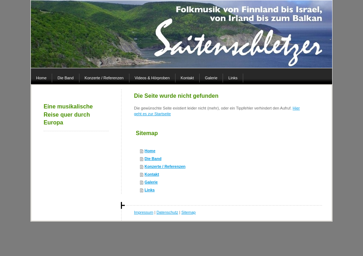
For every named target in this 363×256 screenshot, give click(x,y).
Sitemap (189, 212)
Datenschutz (167, 212)
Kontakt (152, 174)
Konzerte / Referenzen (165, 166)
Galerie (151, 182)
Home (150, 151)
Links (150, 190)
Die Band (153, 158)
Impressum (143, 212)
